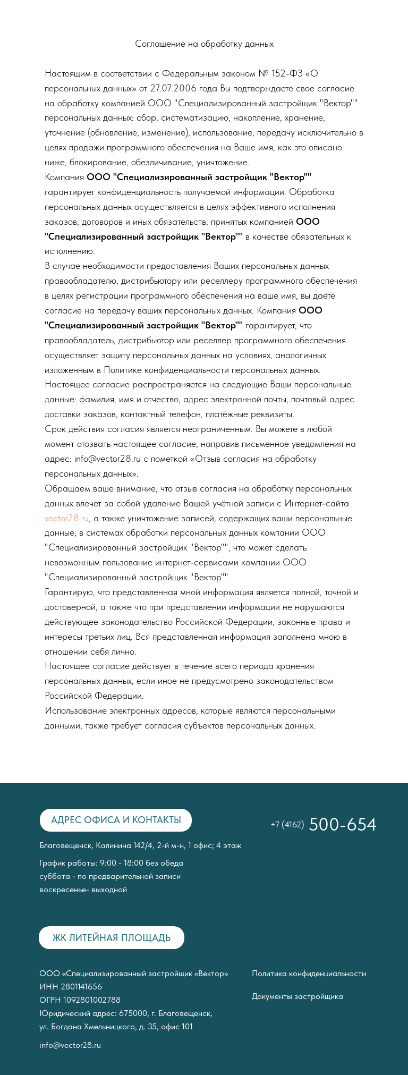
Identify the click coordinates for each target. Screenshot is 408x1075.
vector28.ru (67, 517)
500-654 (342, 824)
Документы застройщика (297, 996)
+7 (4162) (287, 824)
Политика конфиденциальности (309, 973)
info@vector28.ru (70, 1045)
